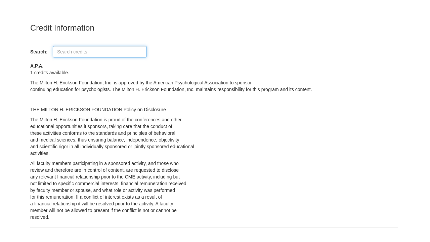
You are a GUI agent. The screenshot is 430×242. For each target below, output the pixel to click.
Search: (40, 51)
